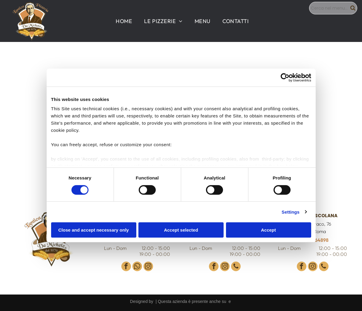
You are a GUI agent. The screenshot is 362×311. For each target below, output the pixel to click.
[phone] (236, 267)
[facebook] (126, 267)
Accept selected (181, 230)
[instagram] (148, 267)
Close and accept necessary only (93, 230)
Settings (291, 211)
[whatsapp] (137, 267)
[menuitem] (124, 21)
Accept (268, 230)
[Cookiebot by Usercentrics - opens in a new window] (285, 77)
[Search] (333, 8)
